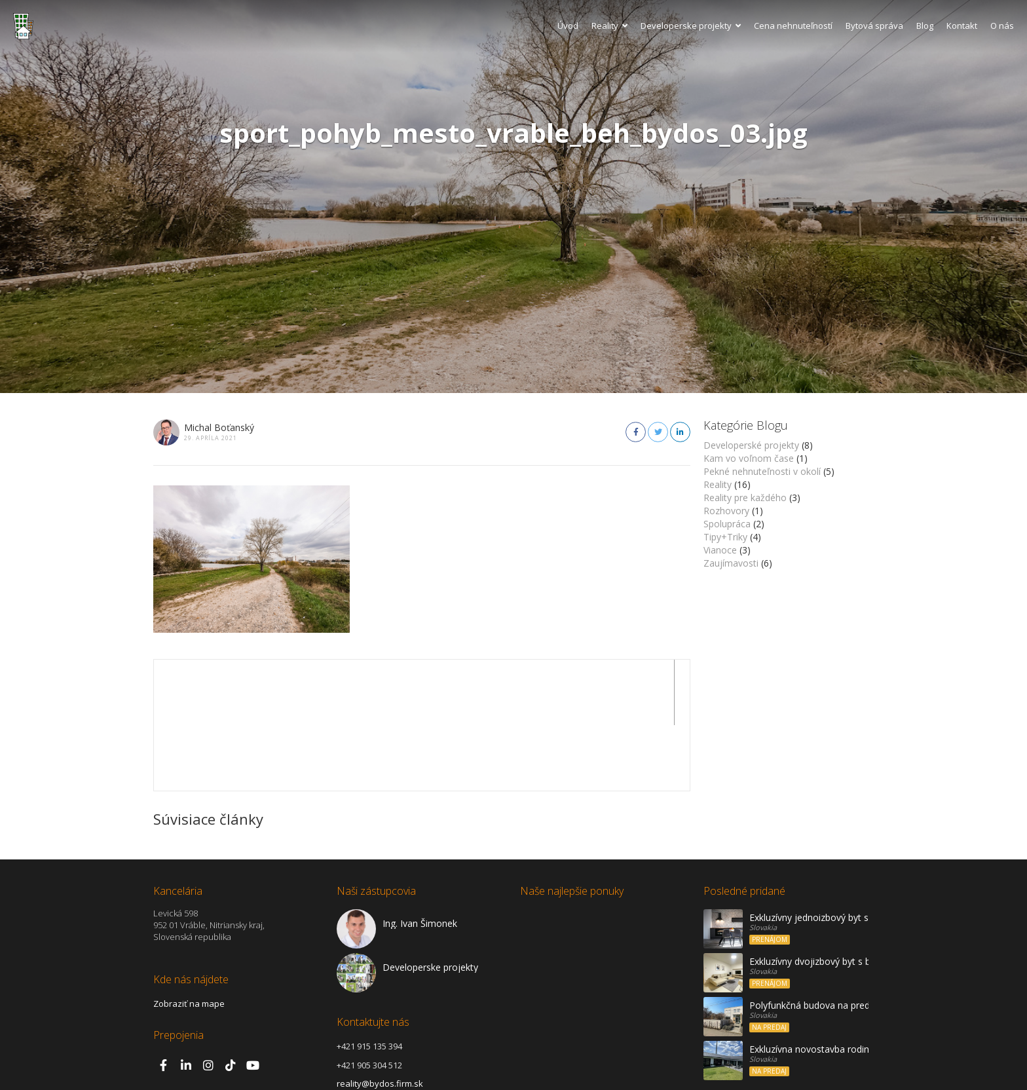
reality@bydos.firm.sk (380, 1018)
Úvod (567, 25)
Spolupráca (727, 523)
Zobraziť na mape (189, 938)
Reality (609, 25)
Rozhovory (726, 510)
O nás (1002, 25)
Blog (924, 25)
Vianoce (720, 550)
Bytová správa (874, 25)
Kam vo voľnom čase (748, 458)
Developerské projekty (751, 445)
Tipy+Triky (725, 537)
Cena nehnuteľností (793, 25)
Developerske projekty (691, 25)
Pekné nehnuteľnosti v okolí (762, 471)
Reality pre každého (745, 497)
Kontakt (961, 25)
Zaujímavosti (730, 563)
